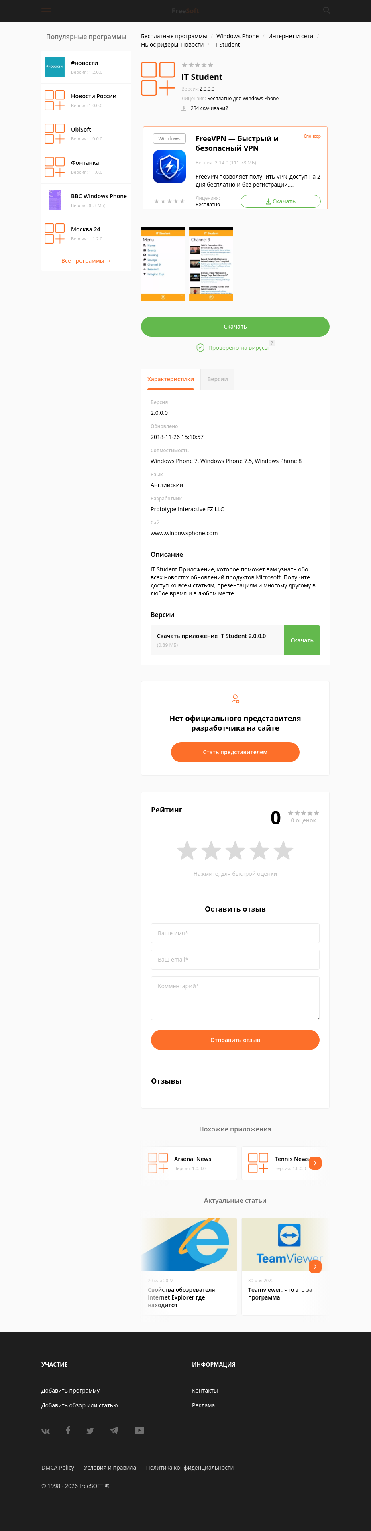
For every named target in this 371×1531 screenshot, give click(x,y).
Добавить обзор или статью (79, 1405)
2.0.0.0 (197, 88)
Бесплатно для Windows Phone (243, 98)
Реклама (203, 1405)
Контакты (205, 1390)
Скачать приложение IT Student (211, 636)
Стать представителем (235, 752)
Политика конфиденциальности (190, 1467)
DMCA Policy (57, 1467)
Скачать (235, 326)
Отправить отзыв (235, 1040)
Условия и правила (110, 1467)
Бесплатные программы (174, 36)
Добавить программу (70, 1390)
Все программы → (86, 260)
